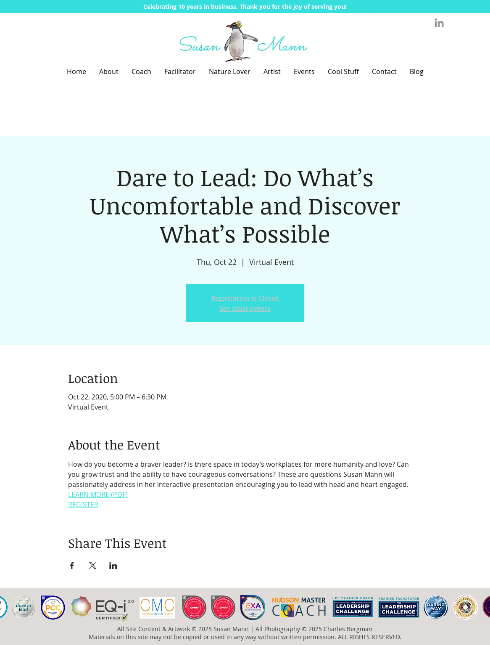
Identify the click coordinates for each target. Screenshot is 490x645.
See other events (245, 308)
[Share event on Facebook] (72, 565)
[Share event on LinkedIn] (113, 565)
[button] (245, 7)
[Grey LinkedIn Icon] (439, 22)
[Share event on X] (93, 565)
